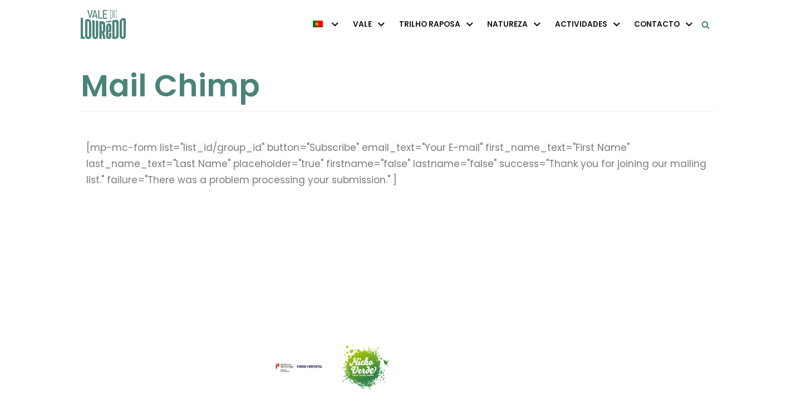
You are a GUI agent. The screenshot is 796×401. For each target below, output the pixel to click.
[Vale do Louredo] (103, 24)
